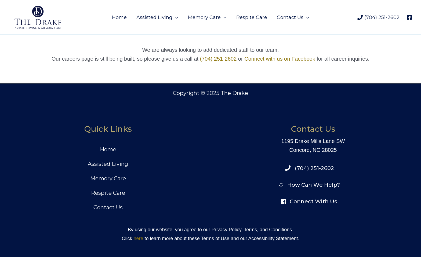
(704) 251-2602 (218, 59)
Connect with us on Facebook (279, 59)
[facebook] (410, 17)
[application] (175, 17)
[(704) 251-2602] (378, 17)
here (138, 238)
